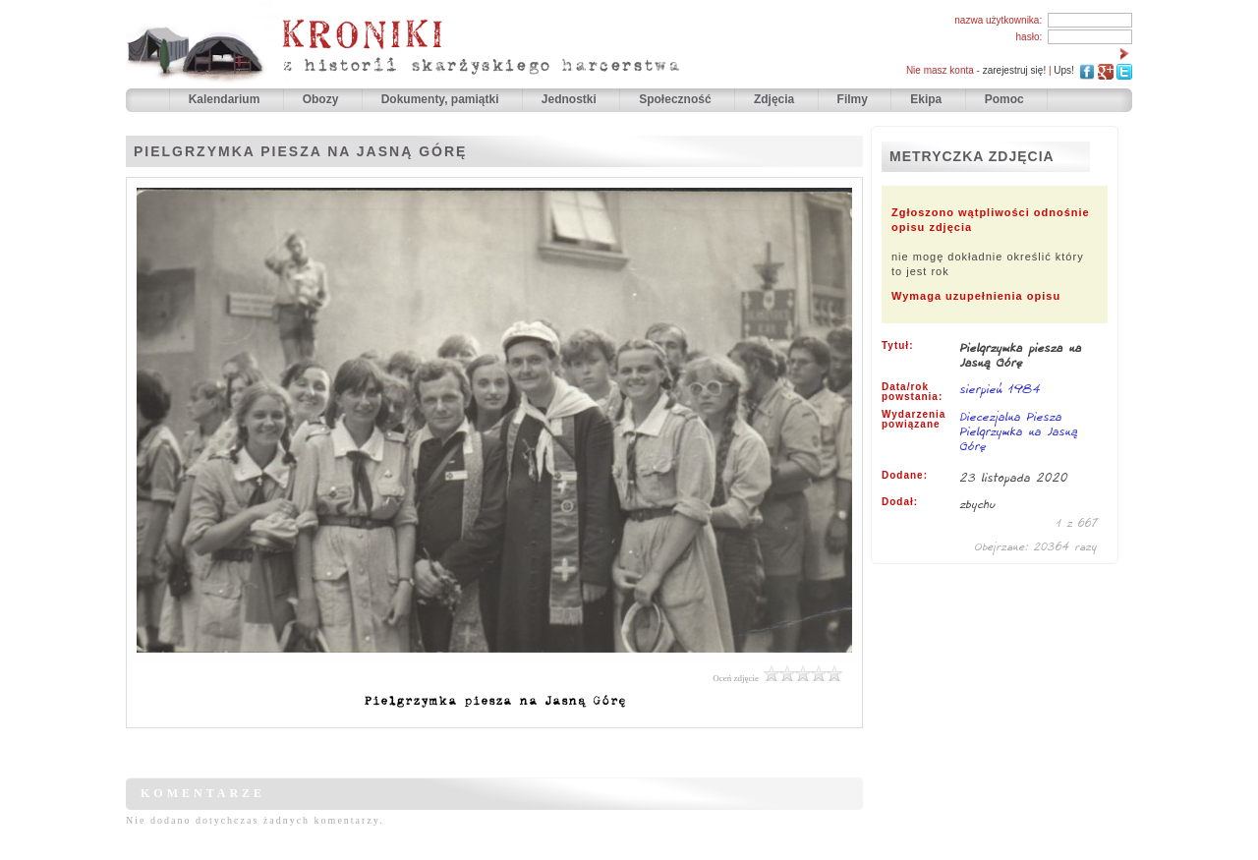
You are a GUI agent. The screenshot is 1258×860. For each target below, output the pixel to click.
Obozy (322, 99)
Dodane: (905, 476)
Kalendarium (226, 99)
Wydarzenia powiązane (913, 420)
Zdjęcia (776, 99)
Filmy (852, 99)
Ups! (1064, 70)
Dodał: (900, 502)
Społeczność (677, 99)
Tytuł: (897, 346)
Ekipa (926, 99)
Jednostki (571, 99)
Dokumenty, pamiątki (441, 99)
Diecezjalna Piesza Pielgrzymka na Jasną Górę (1019, 431)
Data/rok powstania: (912, 392)
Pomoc (1004, 99)
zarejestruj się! (1014, 70)
